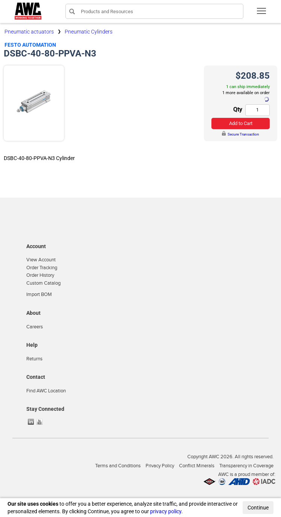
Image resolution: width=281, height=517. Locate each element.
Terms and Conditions (118, 466)
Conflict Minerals (196, 466)
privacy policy (165, 511)
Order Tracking (41, 268)
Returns (34, 359)
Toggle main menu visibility (262, 13)
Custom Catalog (43, 283)
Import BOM (39, 294)
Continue (258, 508)
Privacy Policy (160, 466)
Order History (40, 275)
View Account (41, 260)
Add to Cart (240, 123)
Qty (237, 109)
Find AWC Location (46, 391)
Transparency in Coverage (246, 466)
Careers (34, 327)
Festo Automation (30, 45)
